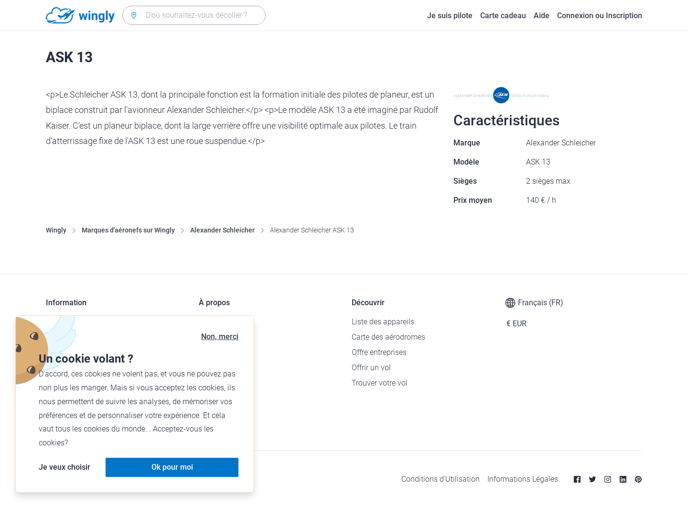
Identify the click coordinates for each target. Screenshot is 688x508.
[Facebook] (577, 479)
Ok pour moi (172, 467)
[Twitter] (592, 479)
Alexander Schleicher (222, 230)
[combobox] (194, 15)
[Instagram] (608, 479)
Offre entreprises (379, 352)
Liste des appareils (383, 321)
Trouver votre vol (380, 382)
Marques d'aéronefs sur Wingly (128, 230)
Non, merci (219, 336)
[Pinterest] (638, 479)
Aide (541, 15)
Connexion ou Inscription (599, 15)
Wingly (56, 230)
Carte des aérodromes (388, 337)
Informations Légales (522, 479)
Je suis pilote (450, 15)
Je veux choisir (64, 467)
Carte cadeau (503, 15)
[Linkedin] (623, 479)
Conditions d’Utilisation (440, 479)
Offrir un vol (371, 367)
